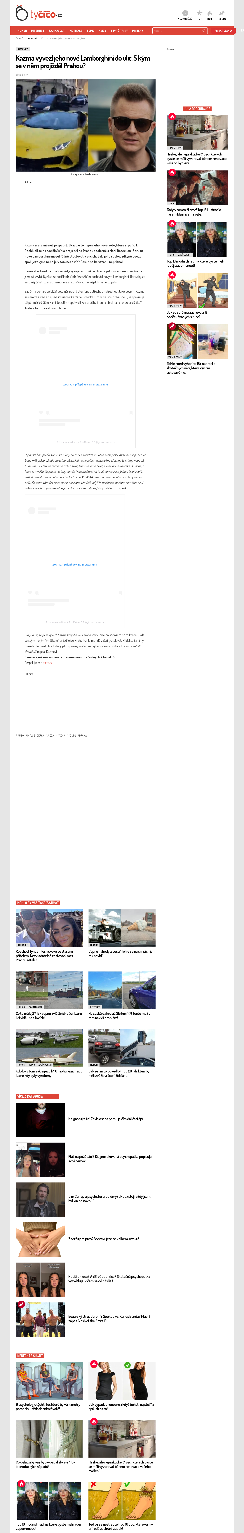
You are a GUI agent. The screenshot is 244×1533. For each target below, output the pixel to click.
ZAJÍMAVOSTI (57, 31)
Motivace (76, 31)
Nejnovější (185, 15)
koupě (72, 735)
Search (204, 31)
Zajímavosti (35, 1007)
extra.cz (47, 663)
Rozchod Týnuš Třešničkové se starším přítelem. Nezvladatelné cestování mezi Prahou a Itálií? (45, 955)
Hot (94, 1364)
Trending (21, 1304)
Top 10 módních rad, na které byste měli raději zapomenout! (48, 1526)
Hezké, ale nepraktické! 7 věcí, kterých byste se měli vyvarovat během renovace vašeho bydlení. (120, 1466)
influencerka (35, 735)
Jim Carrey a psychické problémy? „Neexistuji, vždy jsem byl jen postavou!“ (109, 1198)
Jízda (50, 735)
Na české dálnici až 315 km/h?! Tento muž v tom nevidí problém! (119, 1015)
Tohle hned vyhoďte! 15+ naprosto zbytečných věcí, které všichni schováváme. (191, 368)
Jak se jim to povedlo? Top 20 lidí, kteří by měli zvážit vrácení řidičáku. (118, 1073)
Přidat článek (223, 30)
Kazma (61, 735)
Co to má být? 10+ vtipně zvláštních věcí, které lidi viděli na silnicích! (49, 1015)
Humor (94, 944)
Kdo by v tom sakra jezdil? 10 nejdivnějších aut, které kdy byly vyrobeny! (49, 1073)
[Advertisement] (84, 211)
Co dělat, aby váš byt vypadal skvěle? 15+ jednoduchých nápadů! (45, 1464)
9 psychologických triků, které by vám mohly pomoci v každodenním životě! (48, 1406)
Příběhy (137, 31)
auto (21, 735)
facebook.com (91, 174)
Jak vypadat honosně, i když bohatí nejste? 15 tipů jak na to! (121, 1406)
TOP (200, 15)
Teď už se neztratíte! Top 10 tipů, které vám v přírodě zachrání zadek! (120, 1526)
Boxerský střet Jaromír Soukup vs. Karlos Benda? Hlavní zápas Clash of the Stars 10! (109, 1318)
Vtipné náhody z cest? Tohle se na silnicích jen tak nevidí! (121, 953)
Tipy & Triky (119, 31)
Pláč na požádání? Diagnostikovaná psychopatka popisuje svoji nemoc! (110, 1158)
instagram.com (78, 174)
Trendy (221, 15)
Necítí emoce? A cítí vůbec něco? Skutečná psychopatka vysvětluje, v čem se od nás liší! (109, 1278)
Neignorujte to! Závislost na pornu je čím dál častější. (106, 1118)
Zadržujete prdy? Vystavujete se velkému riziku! (103, 1238)
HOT (210, 15)
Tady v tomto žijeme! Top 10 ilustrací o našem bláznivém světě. (194, 211)
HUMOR (22, 31)
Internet (37, 31)
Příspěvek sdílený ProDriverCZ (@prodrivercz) (86, 442)
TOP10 (91, 31)
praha (83, 735)
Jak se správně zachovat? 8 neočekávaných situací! (187, 314)
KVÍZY (102, 31)
